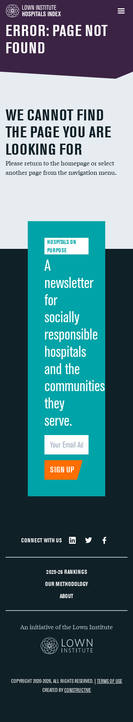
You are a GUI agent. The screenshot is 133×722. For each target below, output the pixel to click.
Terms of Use (109, 681)
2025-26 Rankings (66, 571)
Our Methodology (66, 583)
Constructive (77, 690)
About (66, 596)
